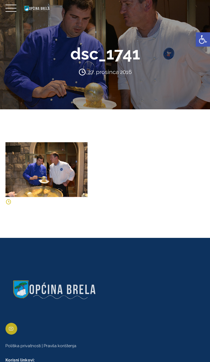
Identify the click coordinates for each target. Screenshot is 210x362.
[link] (203, 39)
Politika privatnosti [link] (23, 345)
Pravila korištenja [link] (60, 345)
